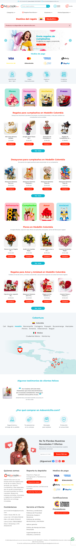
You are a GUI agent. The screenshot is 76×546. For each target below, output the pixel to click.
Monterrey (46, 336)
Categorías (10, 12)
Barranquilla (28, 326)
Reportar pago (33, 482)
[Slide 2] (36, 49)
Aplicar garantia (31, 524)
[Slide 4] (38, 49)
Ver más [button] (38, 151)
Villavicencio (42, 329)
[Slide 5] (39, 49)
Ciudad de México (33, 336)
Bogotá (10, 326)
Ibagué (51, 329)
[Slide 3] (37, 49)
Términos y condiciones (34, 510)
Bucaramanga (58, 326)
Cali (4, 326)
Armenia (32, 329)
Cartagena (39, 326)
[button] (11, 136)
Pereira (24, 329)
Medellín (18, 326)
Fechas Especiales (63, 12)
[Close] (69, 25)
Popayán (47, 326)
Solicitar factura (34, 492)
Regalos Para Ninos (30, 12)
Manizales (69, 326)
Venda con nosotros (62, 513)
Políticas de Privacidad (34, 513)
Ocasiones (47, 12)
